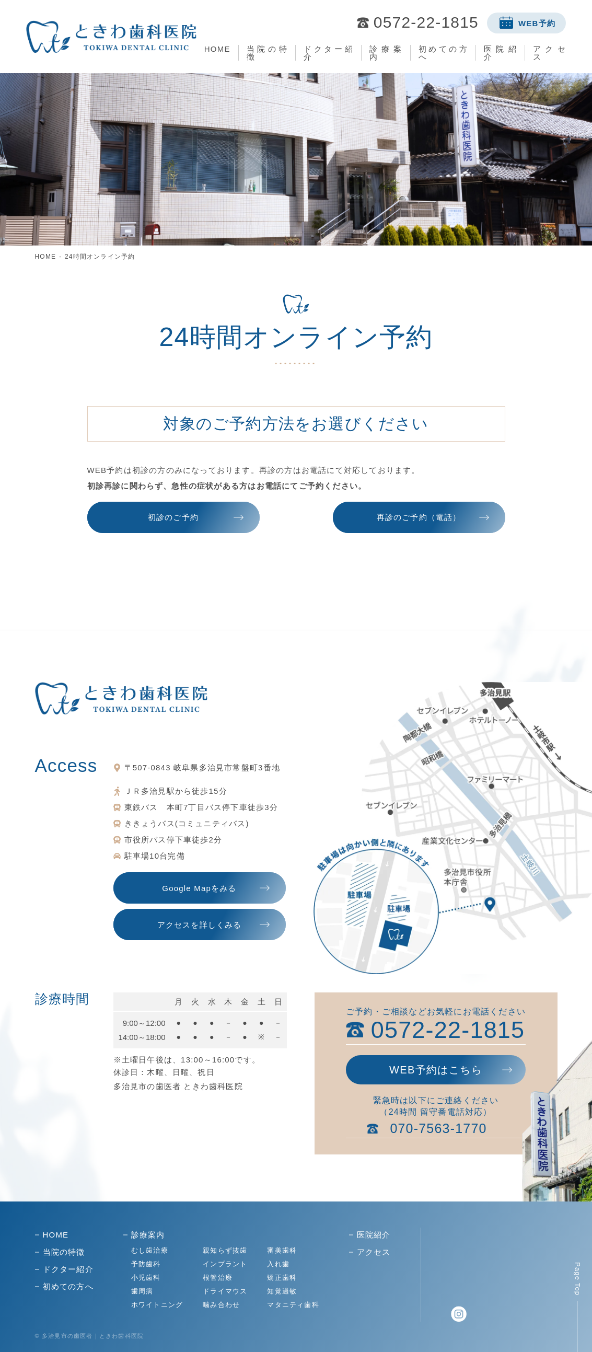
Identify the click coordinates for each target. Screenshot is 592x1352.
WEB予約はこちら (435, 1070)
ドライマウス (225, 1291)
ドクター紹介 (328, 52)
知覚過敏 (282, 1291)
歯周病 (142, 1291)
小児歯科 (146, 1277)
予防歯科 (146, 1264)
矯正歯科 (282, 1277)
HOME (217, 48)
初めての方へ (443, 52)
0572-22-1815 (426, 22)
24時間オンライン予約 (100, 256)
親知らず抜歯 (225, 1250)
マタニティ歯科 (293, 1305)
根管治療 (218, 1277)
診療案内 (385, 52)
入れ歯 (278, 1264)
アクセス (549, 52)
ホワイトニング (157, 1305)
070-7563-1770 (438, 1128)
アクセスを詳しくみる (199, 924)
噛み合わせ (221, 1305)
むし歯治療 (149, 1250)
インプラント (225, 1264)
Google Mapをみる (199, 888)
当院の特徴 (267, 52)
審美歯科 (282, 1250)
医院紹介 (500, 52)
